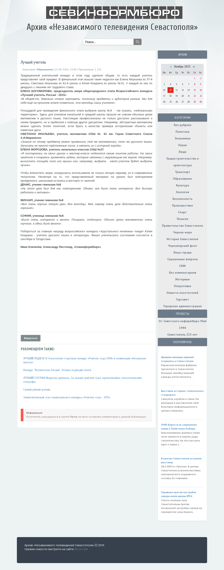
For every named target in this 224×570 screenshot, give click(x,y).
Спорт (182, 212)
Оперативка (182, 286)
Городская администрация (182, 306)
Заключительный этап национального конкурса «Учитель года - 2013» (66, 397)
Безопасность (182, 199)
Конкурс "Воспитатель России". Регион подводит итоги (57, 370)
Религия (182, 219)
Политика (182, 132)
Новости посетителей (182, 293)
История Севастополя (182, 239)
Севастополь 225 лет (182, 334)
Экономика (182, 138)
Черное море (182, 232)
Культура (182, 185)
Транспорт (182, 172)
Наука (182, 145)
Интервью (182, 279)
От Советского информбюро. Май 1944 (182, 324)
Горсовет (182, 299)
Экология (182, 192)
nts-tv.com (81, 549)
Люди (182, 152)
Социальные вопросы (182, 259)
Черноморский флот (182, 246)
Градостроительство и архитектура (182, 162)
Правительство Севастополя (182, 226)
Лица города (182, 252)
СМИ (182, 266)
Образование (182, 179)
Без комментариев (182, 273)
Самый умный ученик (36, 389)
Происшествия (182, 205)
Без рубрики (182, 125)
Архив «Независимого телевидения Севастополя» (112, 27)
